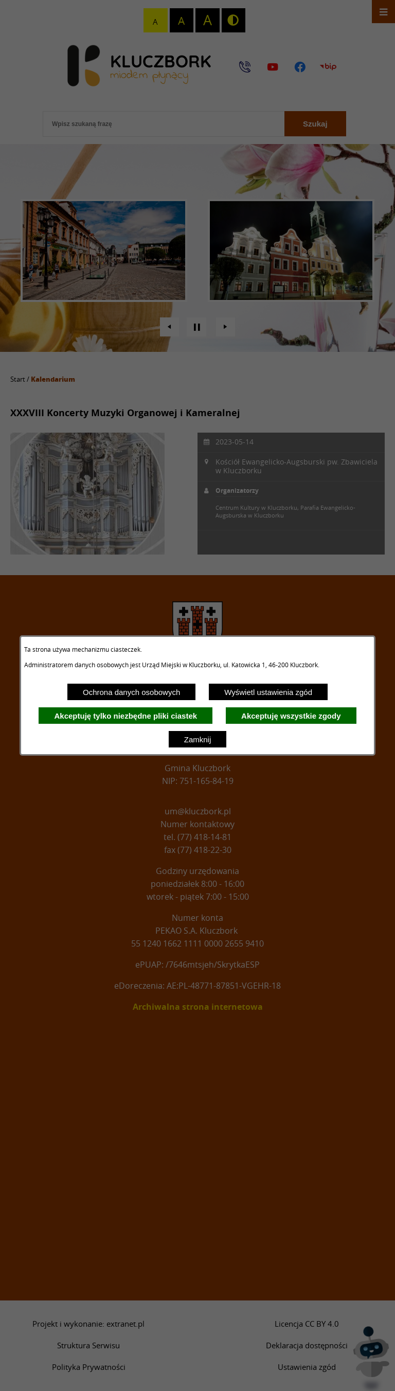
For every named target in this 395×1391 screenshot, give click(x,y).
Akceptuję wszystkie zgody (290, 715)
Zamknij (197, 739)
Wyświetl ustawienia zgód (268, 692)
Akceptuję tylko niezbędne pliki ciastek (125, 715)
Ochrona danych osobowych (131, 692)
